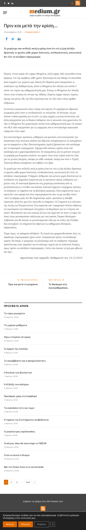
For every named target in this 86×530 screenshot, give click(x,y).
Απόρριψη (25, 524)
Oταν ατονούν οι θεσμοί (16, 455)
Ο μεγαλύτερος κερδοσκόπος (19, 431)
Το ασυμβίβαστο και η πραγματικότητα (25, 360)
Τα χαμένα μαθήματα (15, 325)
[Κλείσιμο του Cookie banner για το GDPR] (52, 524)
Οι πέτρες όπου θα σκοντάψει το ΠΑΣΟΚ (25, 443)
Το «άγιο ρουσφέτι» (14, 313)
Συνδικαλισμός (32, 32)
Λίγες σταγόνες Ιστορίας (17, 337)
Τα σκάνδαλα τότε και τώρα (19, 408)
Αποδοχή (10, 524)
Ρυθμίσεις (41, 524)
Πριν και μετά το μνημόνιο (23, 284)
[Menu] (5, 12)
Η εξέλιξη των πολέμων (16, 384)
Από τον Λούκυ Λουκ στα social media (24, 467)
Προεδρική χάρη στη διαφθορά (20, 396)
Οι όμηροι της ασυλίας (16, 349)
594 (28, 482)
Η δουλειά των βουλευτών (18, 372)
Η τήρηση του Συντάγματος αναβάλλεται (26, 419)
